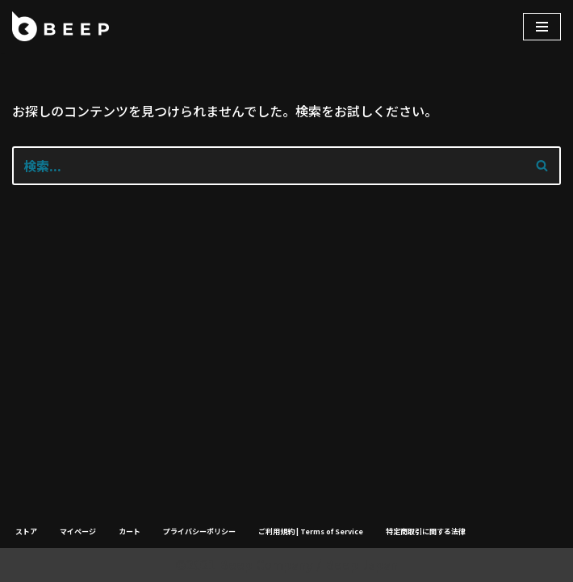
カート (129, 531)
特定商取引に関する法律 (426, 531)
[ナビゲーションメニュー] (542, 26)
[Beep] (60, 26)
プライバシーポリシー (199, 531)
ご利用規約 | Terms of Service (310, 531)
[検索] (268, 165)
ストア (26, 531)
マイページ (78, 531)
